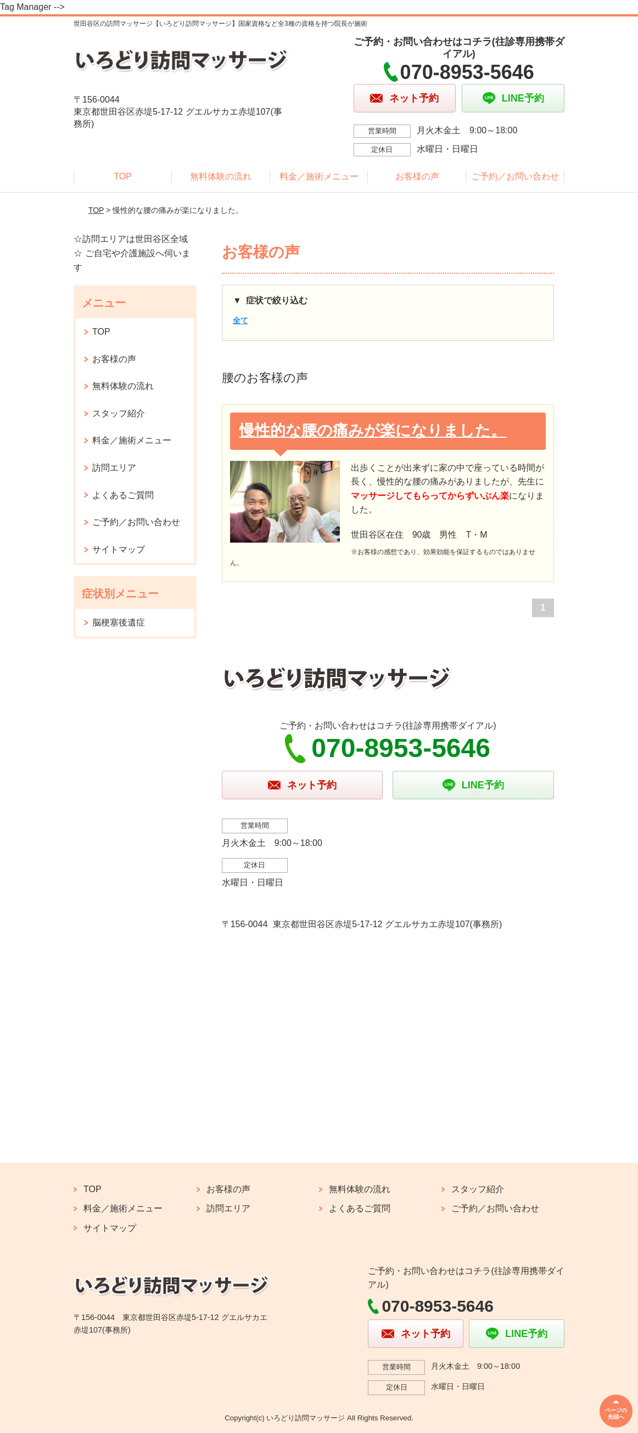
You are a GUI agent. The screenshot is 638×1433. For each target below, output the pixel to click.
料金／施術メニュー (319, 176)
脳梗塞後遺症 (118, 622)
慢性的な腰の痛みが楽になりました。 (372, 430)
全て (240, 320)
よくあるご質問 (123, 495)
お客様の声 (417, 176)
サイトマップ (118, 549)
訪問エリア (114, 467)
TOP (123, 176)
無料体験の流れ (220, 176)
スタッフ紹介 (118, 413)
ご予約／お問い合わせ (515, 176)
